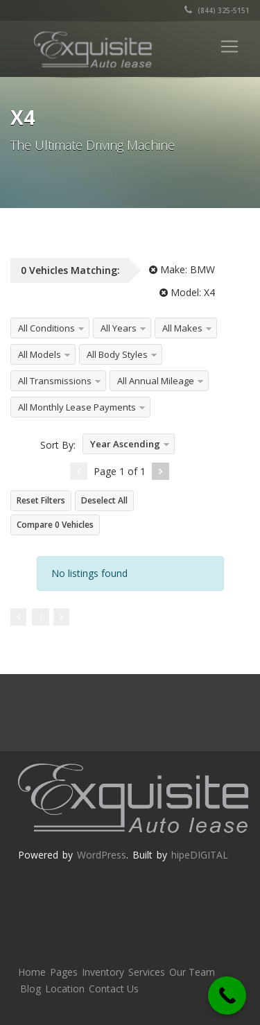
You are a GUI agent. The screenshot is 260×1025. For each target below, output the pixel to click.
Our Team (192, 972)
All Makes (182, 328)
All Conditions (46, 328)
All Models (39, 354)
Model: (187, 292)
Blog (30, 988)
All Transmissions (55, 380)
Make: (182, 269)
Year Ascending (125, 444)
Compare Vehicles (55, 525)
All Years (119, 328)
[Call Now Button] (227, 995)
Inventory (103, 972)
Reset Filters (41, 500)
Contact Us (114, 988)
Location (65, 988)
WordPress (101, 854)
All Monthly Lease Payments (77, 407)
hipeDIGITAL (199, 854)
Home (32, 972)
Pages (64, 972)
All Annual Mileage (155, 380)
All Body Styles (117, 354)
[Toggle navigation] (229, 46)
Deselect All (104, 500)
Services (146, 972)
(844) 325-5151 (217, 10)
